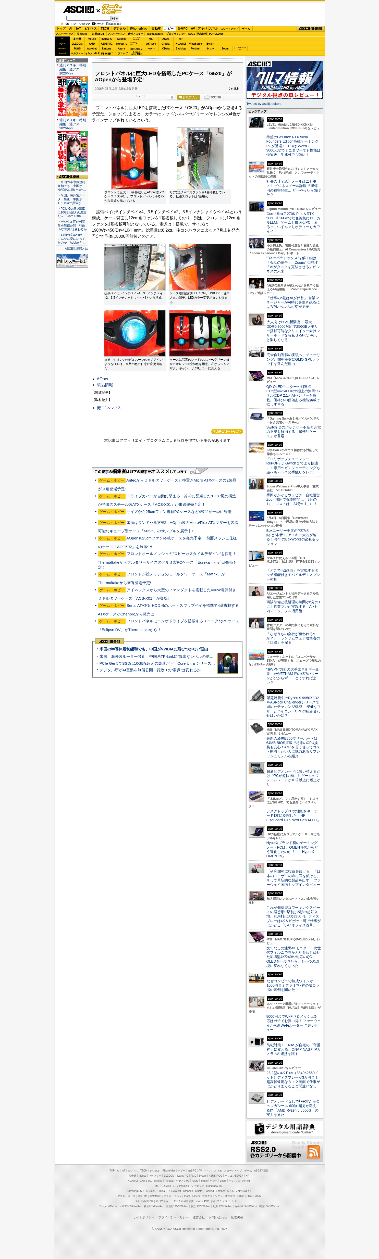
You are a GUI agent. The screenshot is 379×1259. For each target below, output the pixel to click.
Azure (121, 48)
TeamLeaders (154, 33)
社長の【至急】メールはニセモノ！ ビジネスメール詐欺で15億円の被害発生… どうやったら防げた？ (293, 188)
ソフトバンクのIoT (240, 49)
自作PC (182, 28)
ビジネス (90, 28)
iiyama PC (183, 1175)
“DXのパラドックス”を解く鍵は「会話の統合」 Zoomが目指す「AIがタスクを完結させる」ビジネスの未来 (293, 264)
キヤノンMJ (92, 53)
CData (166, 48)
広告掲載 (237, 1217)
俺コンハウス (109, 408)
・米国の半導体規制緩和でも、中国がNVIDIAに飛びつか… (72, 186)
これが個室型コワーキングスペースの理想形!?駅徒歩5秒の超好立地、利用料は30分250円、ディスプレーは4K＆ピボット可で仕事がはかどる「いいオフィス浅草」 (293, 916)
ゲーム (246, 28)
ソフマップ (121, 53)
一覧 (171, 97)
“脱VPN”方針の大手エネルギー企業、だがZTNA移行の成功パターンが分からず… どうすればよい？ (292, 676)
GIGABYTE (121, 44)
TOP (112, 1170)
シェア (139, 95)
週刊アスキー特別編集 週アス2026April (72, 124)
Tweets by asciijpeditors (264, 104)
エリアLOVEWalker (130, 1206)
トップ (61, 28)
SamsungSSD (133, 43)
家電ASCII (98, 33)
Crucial (166, 43)
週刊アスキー (135, 33)
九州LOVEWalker (222, 1206)
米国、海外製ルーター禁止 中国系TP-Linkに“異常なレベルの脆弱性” (159, 656)
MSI (151, 38)
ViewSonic (195, 43)
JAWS (77, 48)
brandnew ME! (136, 53)
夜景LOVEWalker (200, 1206)
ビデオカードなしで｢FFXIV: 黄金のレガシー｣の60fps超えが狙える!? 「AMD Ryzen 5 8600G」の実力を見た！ (293, 1108)
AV (193, 28)
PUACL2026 (216, 33)
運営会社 (199, 1217)
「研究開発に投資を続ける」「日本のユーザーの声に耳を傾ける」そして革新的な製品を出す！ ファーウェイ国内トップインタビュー (293, 878)
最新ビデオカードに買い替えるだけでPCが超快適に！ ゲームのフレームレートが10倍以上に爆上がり (293, 778)
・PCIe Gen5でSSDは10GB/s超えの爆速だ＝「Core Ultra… (72, 212)
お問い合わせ (218, 1217)
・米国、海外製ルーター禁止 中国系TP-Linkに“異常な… (71, 199)
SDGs (191, 33)
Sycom (121, 38)
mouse (92, 38)
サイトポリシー (143, 1217)
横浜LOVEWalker (154, 1206)
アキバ (202, 28)
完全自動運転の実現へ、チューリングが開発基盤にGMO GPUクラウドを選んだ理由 (293, 359)
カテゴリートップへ (227, 431)
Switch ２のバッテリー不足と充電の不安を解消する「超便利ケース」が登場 (293, 431)
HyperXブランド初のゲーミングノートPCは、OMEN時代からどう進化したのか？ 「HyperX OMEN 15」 (292, 849)
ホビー (169, 28)
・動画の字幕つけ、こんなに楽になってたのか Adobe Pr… (72, 238)
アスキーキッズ (65, 33)
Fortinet (195, 48)
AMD (92, 43)
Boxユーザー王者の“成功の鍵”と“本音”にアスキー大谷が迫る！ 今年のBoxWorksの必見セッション (293, 537)
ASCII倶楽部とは (76, 248)
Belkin (210, 43)
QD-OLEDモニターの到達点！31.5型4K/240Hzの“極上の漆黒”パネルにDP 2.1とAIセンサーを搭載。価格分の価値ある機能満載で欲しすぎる (293, 395)
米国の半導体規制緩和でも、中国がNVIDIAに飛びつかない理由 (154, 649)
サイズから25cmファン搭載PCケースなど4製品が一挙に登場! (180, 511)
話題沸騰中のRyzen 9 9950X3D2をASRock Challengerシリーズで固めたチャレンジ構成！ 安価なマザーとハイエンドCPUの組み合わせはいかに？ (293, 706)
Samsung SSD (135, 1191)
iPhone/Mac (138, 28)
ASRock (151, 43)
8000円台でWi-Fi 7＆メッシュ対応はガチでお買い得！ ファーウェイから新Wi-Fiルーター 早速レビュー (293, 1023)
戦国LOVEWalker (269, 1206)
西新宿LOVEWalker (177, 1206)
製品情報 (105, 385)
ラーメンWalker (108, 1206)
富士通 (77, 38)
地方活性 (202, 33)
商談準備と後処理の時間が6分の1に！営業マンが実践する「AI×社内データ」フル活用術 (293, 606)
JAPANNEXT (107, 53)
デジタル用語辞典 (183, 1201)
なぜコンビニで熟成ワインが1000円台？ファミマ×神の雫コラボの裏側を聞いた (293, 985)
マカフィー (77, 53)
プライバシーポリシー (173, 1217)
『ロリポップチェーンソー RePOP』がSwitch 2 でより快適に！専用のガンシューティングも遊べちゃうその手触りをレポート (293, 465)
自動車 (156, 28)
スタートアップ (229, 28)
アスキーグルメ (117, 33)
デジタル (119, 28)
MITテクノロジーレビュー (227, 1201)
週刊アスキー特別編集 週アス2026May (72, 69)
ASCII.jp (78, 9)
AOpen (103, 379)
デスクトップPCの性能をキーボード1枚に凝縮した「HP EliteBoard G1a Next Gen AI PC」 (293, 815)
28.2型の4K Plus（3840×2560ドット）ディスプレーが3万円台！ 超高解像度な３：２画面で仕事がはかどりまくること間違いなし (293, 1079)
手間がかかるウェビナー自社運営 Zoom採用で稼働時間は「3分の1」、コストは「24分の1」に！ (295, 499)
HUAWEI (181, 43)
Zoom (225, 48)
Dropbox (151, 48)
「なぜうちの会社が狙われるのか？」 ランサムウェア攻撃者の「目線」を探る (293, 638)
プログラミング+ (176, 33)
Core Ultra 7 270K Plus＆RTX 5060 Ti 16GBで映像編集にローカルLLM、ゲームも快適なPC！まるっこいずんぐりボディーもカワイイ (293, 222)
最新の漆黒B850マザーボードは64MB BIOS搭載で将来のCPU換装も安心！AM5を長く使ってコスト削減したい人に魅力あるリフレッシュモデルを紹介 (293, 747)
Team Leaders (192, 1196)
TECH (105, 28)
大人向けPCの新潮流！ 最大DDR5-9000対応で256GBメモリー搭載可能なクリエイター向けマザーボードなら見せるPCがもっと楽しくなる (293, 331)
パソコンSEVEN (136, 39)
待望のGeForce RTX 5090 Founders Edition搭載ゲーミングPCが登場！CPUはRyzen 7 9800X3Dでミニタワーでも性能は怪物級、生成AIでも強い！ (293, 146)
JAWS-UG (146, 1180)
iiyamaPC (106, 38)
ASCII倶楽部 (310, 28)
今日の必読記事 (144, 1201)
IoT (78, 28)
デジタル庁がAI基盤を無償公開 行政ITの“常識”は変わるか (150, 670)
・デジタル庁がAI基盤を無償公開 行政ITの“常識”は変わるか (72, 225)
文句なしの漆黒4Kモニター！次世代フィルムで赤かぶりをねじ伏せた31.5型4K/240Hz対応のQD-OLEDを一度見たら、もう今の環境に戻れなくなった (293, 957)
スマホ (213, 28)
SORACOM (174, 1191)
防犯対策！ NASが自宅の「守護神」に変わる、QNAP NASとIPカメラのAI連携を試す (293, 1049)
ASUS (165, 38)
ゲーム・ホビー (112, 9)
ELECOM (77, 43)
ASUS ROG (106, 43)
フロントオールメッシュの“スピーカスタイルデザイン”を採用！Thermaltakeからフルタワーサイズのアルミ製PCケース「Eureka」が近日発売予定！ (167, 560)
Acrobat (92, 48)
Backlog (181, 48)
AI (70, 28)
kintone (106, 48)
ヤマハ (210, 48)
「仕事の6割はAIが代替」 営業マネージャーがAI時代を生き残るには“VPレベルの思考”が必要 (293, 302)
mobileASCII (203, 1201)
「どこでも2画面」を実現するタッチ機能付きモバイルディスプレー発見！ (293, 574)
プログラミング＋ (212, 1196)
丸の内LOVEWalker (246, 1206)
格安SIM (82, 33)
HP (180, 38)
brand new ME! (214, 1186)
